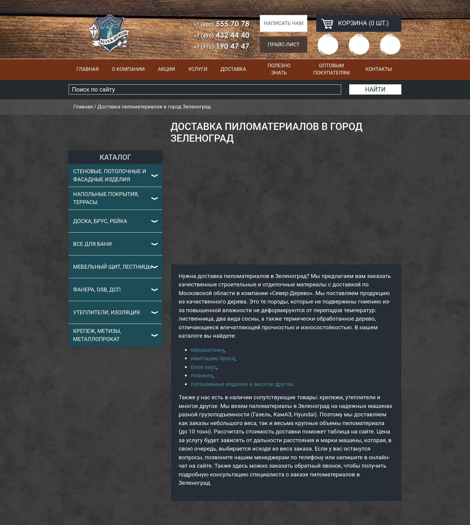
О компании (128, 69)
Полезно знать (278, 69)
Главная (87, 69)
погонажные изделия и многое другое (242, 384)
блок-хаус (203, 367)
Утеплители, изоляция (106, 312)
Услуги (197, 69)
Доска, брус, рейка (100, 221)
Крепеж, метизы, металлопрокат (97, 335)
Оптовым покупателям (331, 69)
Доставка (233, 69)
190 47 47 (221, 46)
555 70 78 (221, 23)
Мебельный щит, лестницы (112, 267)
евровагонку (207, 349)
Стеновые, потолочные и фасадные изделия (109, 175)
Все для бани (92, 244)
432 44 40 (221, 35)
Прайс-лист (284, 44)
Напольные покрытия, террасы (106, 198)
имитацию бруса (213, 358)
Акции (166, 69)
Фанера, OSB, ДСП (97, 289)
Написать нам (283, 23)
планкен (202, 375)
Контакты (378, 69)
